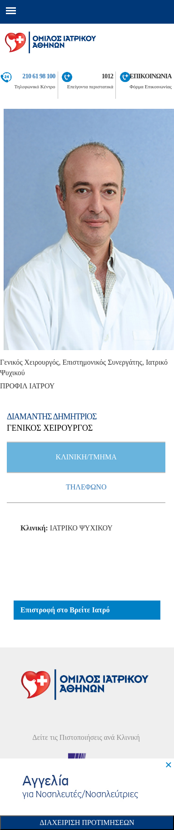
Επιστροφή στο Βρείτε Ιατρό (65, 610)
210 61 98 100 (38, 76)
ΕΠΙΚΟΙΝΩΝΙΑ (150, 76)
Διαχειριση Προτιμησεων (87, 822)
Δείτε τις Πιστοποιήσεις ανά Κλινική (86, 737)
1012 (108, 76)
